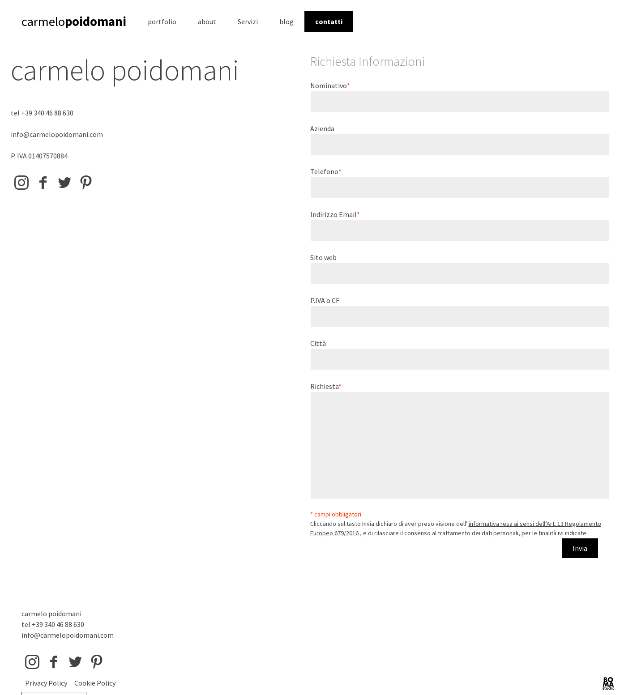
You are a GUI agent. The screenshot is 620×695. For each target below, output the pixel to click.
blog (286, 21)
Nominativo (328, 85)
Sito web (323, 257)
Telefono (324, 171)
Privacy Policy (46, 682)
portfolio (162, 21)
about (207, 21)
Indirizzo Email (333, 214)
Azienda (322, 128)
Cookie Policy (94, 682)
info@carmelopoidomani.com (57, 134)
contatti (328, 21)
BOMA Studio (608, 683)
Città (318, 343)
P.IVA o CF (324, 300)
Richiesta (324, 386)
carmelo (73, 21)
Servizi (248, 21)
